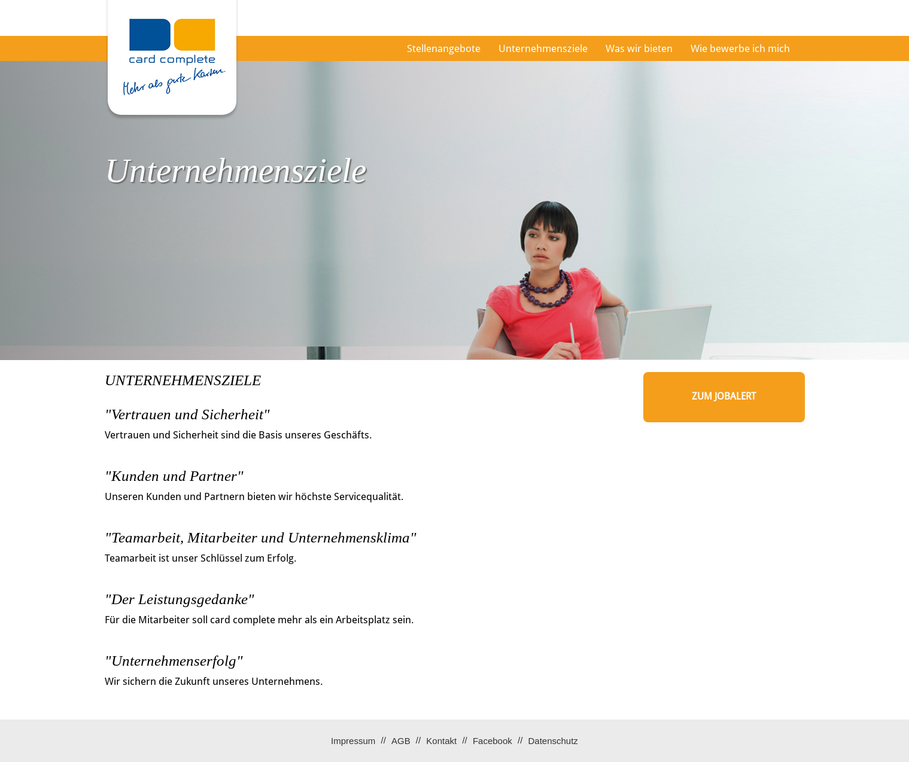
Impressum (353, 741)
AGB (401, 741)
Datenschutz (552, 741)
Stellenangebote (444, 48)
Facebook (492, 741)
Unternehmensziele (543, 48)
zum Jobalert (724, 396)
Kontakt (441, 741)
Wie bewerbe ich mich (740, 48)
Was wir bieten (639, 48)
